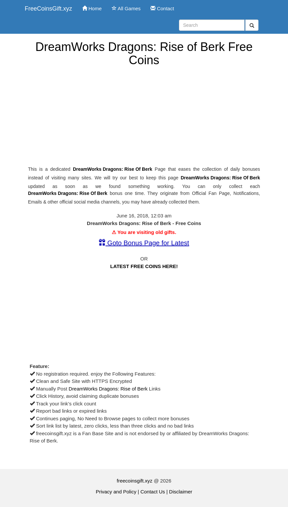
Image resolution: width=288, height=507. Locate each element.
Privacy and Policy (116, 491)
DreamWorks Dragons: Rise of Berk (112, 169)
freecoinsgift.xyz (134, 481)
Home (92, 8)
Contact (162, 8)
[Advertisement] (144, 116)
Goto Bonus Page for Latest (144, 243)
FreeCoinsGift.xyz (48, 8)
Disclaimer (180, 491)
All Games (126, 8)
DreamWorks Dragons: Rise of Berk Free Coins (144, 53)
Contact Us (153, 491)
